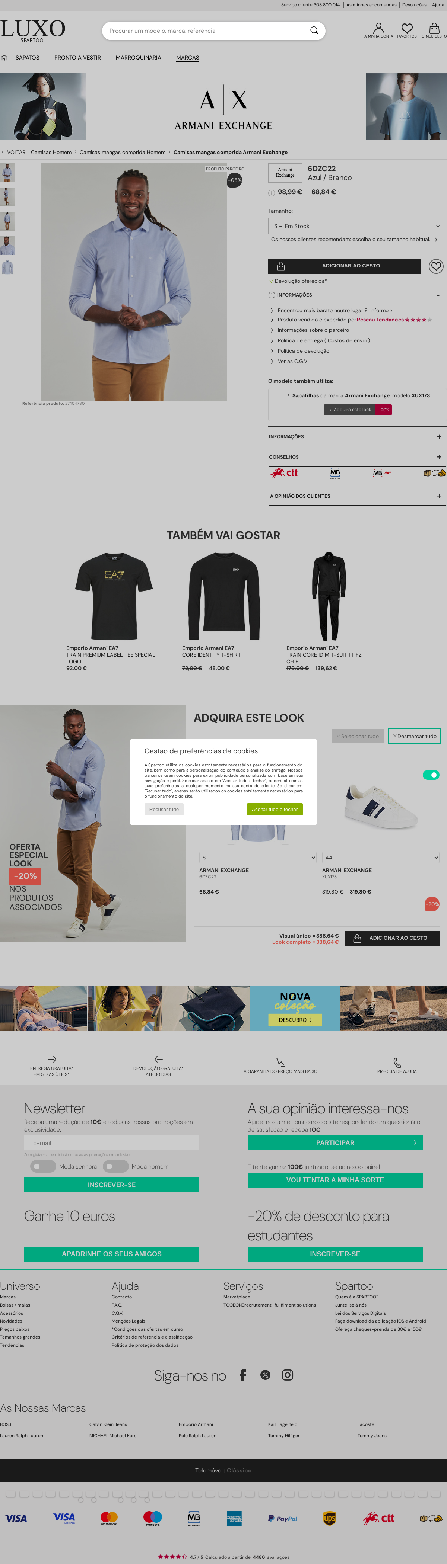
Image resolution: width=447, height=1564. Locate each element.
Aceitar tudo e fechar (275, 809)
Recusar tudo (164, 809)
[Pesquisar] (314, 31)
